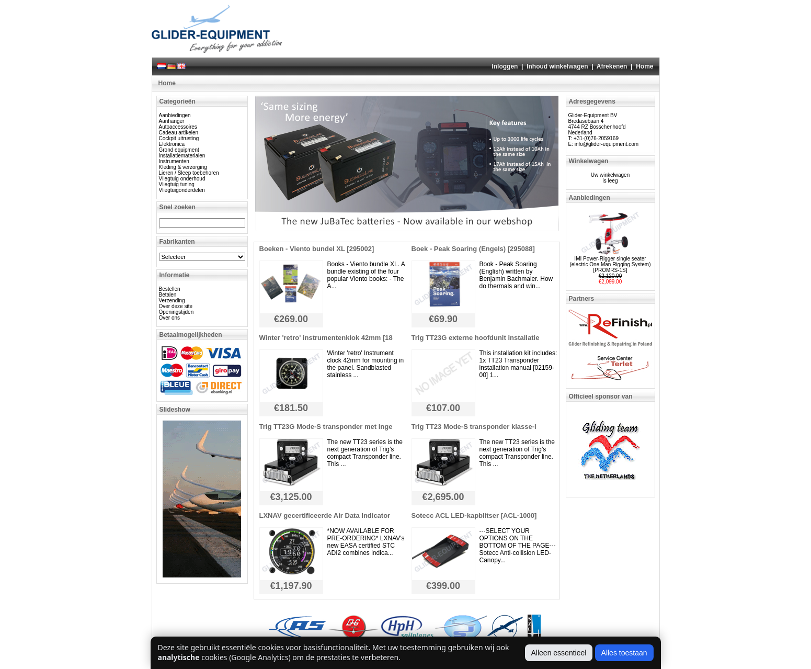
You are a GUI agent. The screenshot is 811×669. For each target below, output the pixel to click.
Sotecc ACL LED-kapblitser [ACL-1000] (474, 515)
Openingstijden (176, 312)
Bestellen (169, 289)
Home (644, 66)
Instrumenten (174, 161)
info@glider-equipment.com (606, 144)
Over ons (169, 318)
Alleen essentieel (559, 653)
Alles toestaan (624, 653)
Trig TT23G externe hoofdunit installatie (476, 338)
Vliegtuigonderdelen (182, 190)
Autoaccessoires (178, 127)
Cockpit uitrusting (179, 138)
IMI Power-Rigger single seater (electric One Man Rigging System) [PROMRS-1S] (609, 264)
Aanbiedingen (175, 115)
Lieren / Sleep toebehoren (189, 173)
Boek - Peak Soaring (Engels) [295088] (473, 249)
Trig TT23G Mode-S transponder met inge (326, 426)
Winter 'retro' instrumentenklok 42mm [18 (326, 338)
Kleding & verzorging (183, 167)
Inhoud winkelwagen (557, 66)
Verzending (172, 300)
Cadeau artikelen (179, 132)
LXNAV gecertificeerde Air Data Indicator (325, 515)
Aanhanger (172, 121)
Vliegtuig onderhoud (182, 179)
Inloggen (505, 66)
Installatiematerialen (182, 155)
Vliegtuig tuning (177, 184)
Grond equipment (179, 150)
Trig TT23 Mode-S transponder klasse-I (474, 426)
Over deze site (175, 306)
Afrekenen (612, 66)
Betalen (168, 295)
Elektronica (172, 144)
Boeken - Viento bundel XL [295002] (316, 249)
